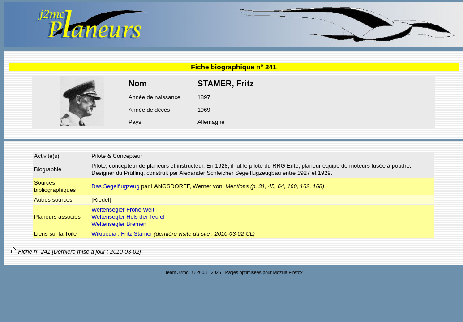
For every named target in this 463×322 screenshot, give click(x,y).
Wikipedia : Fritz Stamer (121, 233)
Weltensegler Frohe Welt (122, 209)
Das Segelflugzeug (115, 186)
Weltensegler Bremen (118, 223)
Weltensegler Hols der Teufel (127, 216)
